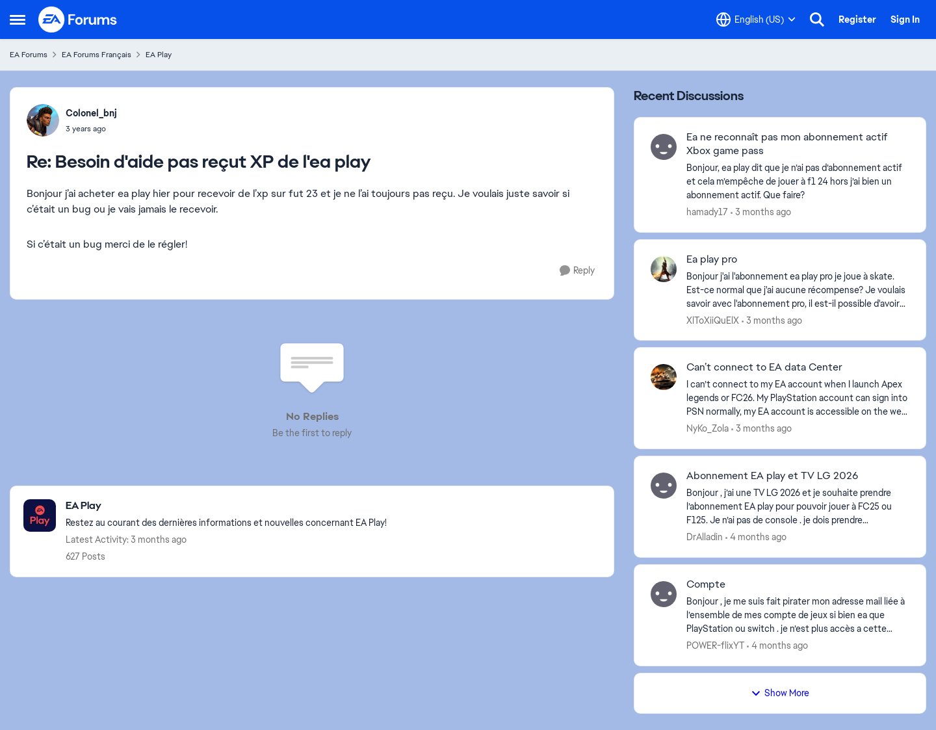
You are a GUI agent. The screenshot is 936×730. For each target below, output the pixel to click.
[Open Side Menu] (17, 19)
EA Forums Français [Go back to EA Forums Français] (96, 54)
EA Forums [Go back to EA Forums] (28, 54)
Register (857, 19)
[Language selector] (755, 20)
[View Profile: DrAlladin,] (664, 486)
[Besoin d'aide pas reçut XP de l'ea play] (91, 129)
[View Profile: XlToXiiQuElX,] (664, 269)
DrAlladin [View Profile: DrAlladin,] (704, 537)
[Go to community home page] (78, 20)
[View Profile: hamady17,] (664, 147)
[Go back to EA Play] (226, 506)
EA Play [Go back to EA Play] (159, 54)
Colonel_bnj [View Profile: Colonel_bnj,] (91, 113)
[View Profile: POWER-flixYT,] (664, 594)
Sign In (905, 19)
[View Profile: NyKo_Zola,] (664, 377)
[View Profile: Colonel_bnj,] (43, 120)
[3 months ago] (761, 212)
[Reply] (577, 271)
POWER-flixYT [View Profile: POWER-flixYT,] (715, 645)
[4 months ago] (755, 537)
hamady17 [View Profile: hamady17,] (707, 212)
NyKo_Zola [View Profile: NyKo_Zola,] (707, 428)
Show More (780, 693)
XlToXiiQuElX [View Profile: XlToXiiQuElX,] (712, 320)
